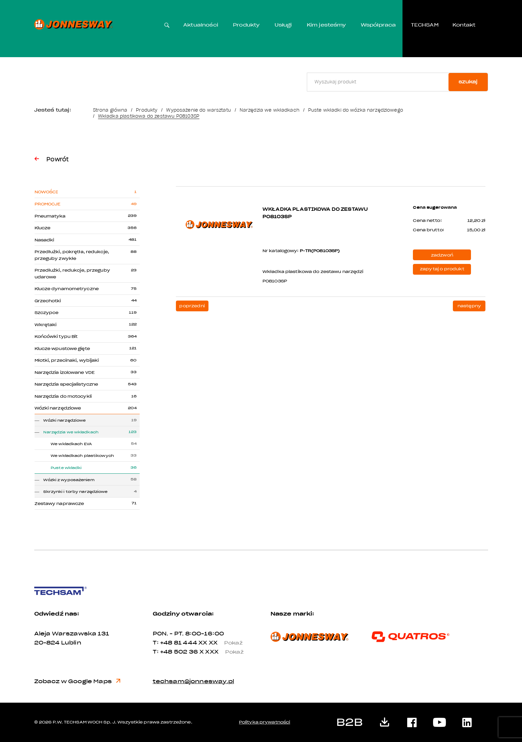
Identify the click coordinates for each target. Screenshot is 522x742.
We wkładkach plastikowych (82, 456)
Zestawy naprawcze (59, 503)
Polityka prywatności (264, 722)
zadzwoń (442, 255)
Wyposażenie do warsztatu (198, 110)
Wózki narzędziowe (58, 408)
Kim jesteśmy (326, 25)
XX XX (223, 642)
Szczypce (47, 312)
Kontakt (464, 25)
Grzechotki (48, 301)
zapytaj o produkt (442, 269)
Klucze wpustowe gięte (62, 348)
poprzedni (192, 306)
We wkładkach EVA (71, 444)
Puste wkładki (66, 468)
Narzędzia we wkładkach (269, 110)
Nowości (46, 192)
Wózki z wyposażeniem (68, 480)
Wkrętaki (46, 324)
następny (469, 306)
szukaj (468, 82)
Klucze (43, 228)
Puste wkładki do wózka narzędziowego (355, 110)
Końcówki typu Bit (56, 336)
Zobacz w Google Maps (77, 681)
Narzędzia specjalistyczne (66, 384)
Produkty (246, 25)
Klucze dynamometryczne (67, 288)
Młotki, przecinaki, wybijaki (67, 360)
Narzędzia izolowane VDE (65, 372)
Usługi (283, 25)
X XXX (224, 652)
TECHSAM (425, 25)
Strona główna (110, 110)
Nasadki (44, 240)
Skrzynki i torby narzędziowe (75, 492)
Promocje (48, 204)
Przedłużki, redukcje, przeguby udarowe (72, 273)
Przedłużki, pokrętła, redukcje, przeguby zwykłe (72, 255)
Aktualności (200, 25)
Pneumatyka (50, 216)
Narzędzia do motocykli (63, 396)
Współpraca (378, 25)
